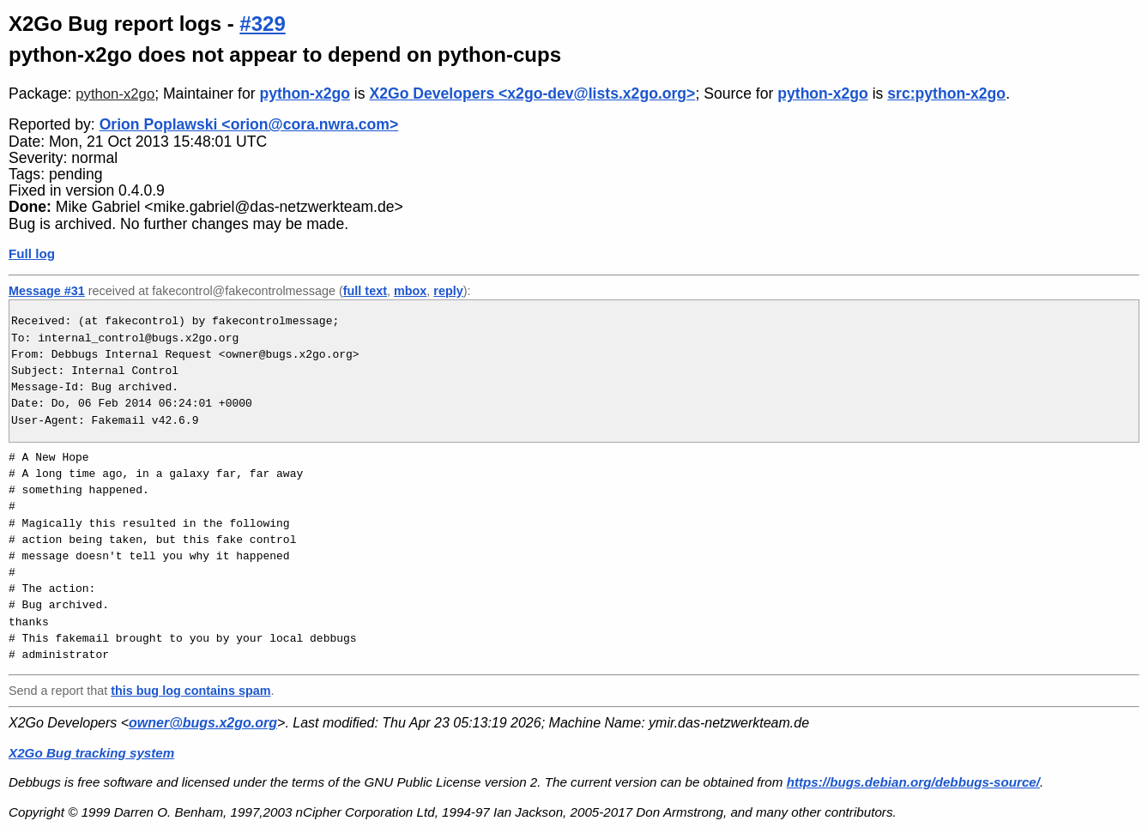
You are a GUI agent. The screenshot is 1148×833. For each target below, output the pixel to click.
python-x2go (115, 94)
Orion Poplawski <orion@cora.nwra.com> (249, 124)
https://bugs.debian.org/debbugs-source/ (913, 782)
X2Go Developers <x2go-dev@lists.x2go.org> (532, 93)
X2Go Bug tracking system (91, 752)
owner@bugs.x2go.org (203, 722)
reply (447, 291)
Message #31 (47, 291)
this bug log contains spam (190, 690)
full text (365, 291)
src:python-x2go (946, 93)
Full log (32, 253)
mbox (410, 291)
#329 (262, 23)
